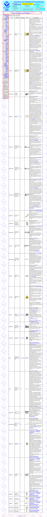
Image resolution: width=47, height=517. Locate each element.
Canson (7, 41)
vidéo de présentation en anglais (34, 456)
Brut (6, 23)
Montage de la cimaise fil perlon (34, 342)
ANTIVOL (38, 73)
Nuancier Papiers (5, 64)
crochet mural (40, 157)
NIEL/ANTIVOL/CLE (32, 416)
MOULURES (5, 19)
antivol (37, 49)
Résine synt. (7, 27)
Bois (6, 34)
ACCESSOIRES (6, 66)
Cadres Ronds (6, 73)
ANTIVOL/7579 (36, 161)
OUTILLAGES (5, 65)
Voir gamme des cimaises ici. (34, 318)
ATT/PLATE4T (34, 276)
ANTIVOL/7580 (36, 140)
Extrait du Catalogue (7, 16)
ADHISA (7, 22)
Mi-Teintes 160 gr (7, 53)
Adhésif (7, 37)
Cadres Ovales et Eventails (6, 75)
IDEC (6, 20)
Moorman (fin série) (7, 48)
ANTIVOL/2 (37, 35)
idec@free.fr (15, 10)
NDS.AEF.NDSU (22, 314)
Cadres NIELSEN (6, 76)
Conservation (7, 36)
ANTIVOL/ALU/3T (36, 205)
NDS (20, 34)
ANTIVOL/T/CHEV (36, 251)
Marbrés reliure (7, 55)
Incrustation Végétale (7, 57)
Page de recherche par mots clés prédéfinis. (21, 13)
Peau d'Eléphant (7, 58)
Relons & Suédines (7, 50)
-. (20, 70)
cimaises (37, 320)
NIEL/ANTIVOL (32, 208)
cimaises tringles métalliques (35, 321)
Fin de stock (7, 28)
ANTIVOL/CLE (36, 187)
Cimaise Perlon (7, 70)
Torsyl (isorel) (7, 35)
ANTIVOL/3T (31, 44)
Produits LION (6, 15)
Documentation (6, 18)
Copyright (20, 515)
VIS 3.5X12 (32, 269)
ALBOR (7, 21)
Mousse (7, 38)
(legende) (23, 17)
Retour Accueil (14, 3)
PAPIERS (5, 51)
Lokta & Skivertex (7, 60)
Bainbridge (7, 45)
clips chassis (39, 285)
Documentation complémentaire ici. (35, 431)
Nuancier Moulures (5, 30)
